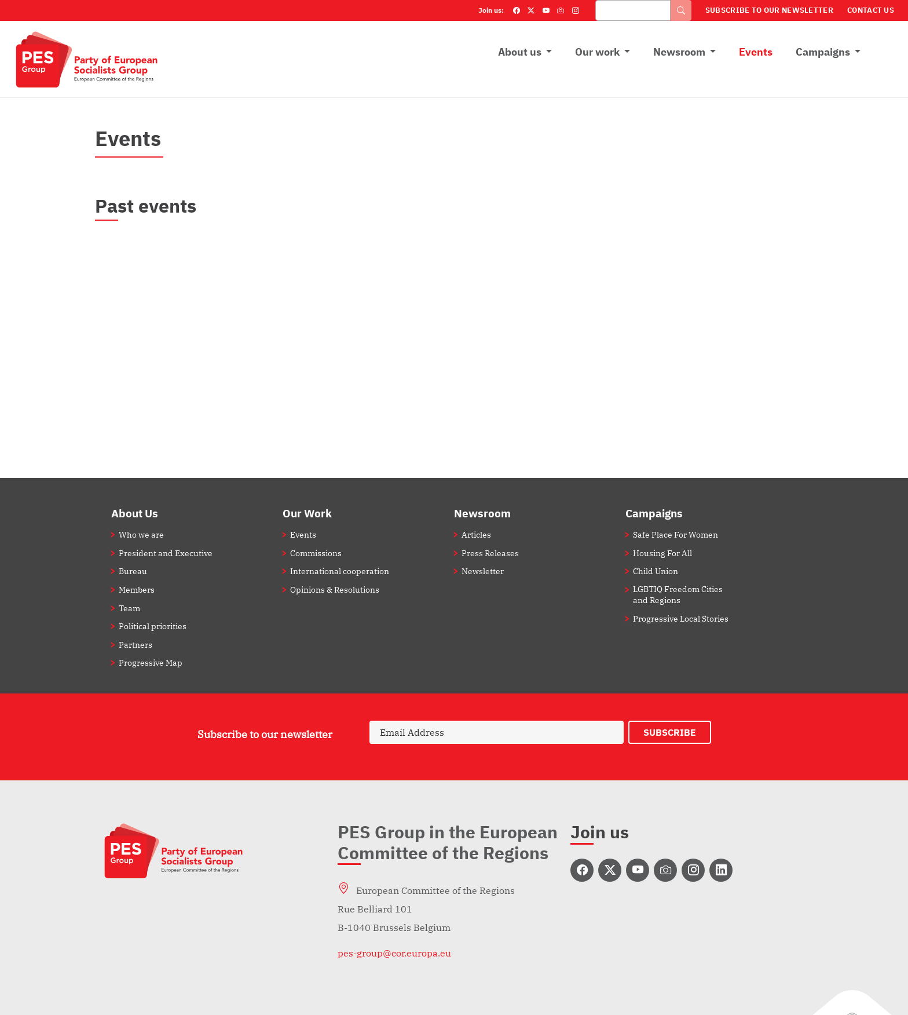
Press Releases (490, 552)
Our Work (307, 513)
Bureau (133, 570)
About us (519, 52)
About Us (134, 513)
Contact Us (870, 10)
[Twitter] (531, 10)
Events (755, 52)
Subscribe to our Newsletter (769, 10)
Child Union (655, 570)
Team (129, 608)
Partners (135, 644)
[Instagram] (575, 10)
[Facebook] (516, 10)
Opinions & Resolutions (334, 589)
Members (137, 589)
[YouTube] (546, 10)
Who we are (141, 534)
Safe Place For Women (675, 534)
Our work (597, 52)
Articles (476, 534)
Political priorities (152, 625)
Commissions (316, 552)
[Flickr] (560, 10)
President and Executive (166, 552)
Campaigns (823, 52)
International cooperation (339, 570)
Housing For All (662, 552)
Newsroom (679, 52)
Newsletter (483, 570)
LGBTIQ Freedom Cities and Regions (678, 594)
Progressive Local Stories (680, 618)
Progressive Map (150, 662)
